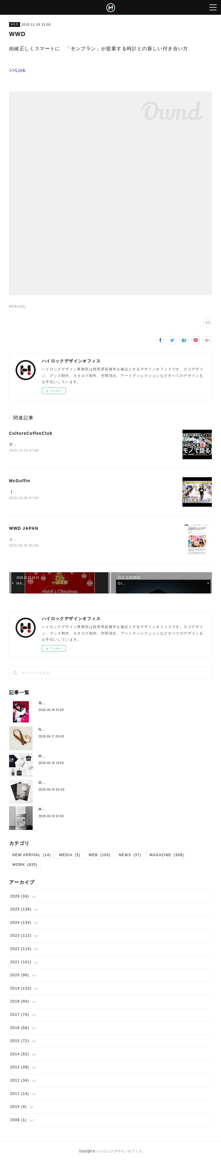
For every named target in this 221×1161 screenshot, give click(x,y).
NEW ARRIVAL (31, 855)
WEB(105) (17, 306)
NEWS (130, 855)
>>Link (17, 70)
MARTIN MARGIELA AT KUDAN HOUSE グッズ (84, 757)
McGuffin (19, 481)
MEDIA (69, 855)
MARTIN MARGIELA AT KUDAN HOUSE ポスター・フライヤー (97, 783)
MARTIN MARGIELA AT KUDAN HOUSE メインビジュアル (93, 810)
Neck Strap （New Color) (64, 730)
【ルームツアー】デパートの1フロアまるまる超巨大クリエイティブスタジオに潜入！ (85, 492)
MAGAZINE (166, 855)
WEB (15, 24)
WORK (25, 866)
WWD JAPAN (23, 528)
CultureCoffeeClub (30, 433)
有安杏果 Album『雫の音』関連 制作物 (75, 704)
